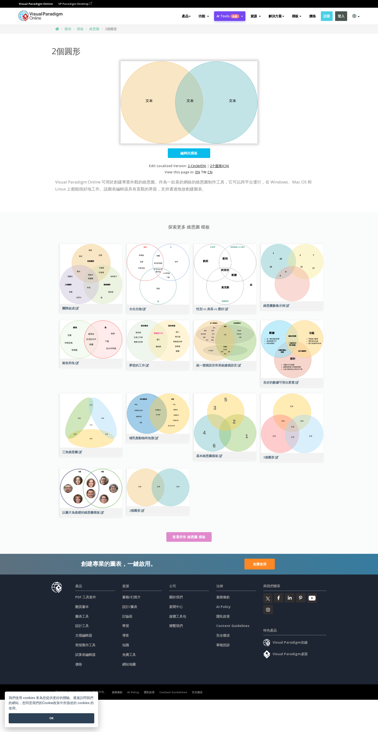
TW (203, 172)
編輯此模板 (189, 153)
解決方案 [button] (276, 16)
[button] (203, 16)
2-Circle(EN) (197, 165)
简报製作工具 (85, 645)
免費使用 (259, 564)
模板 (80, 28)
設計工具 (82, 625)
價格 (312, 16)
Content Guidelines (233, 625)
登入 (341, 16)
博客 (125, 635)
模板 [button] (296, 16)
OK (51, 718)
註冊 (327, 16)
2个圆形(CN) (219, 165)
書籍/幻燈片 (131, 597)
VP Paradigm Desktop (75, 4)
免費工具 (129, 654)
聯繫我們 (176, 625)
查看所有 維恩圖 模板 (188, 537)
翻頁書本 (82, 606)
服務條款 (223, 597)
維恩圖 (94, 28)
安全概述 (223, 635)
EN (197, 172)
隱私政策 (223, 616)
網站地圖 (129, 664)
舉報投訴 (223, 645)
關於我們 (176, 597)
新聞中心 (176, 606)
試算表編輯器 (85, 654)
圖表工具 (82, 616)
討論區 (127, 616)
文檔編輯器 (83, 635)
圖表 (68, 28)
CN (210, 172)
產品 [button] (186, 16)
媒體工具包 (177, 616)
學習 (125, 625)
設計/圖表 (129, 606)
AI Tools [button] (229, 16)
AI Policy (223, 606)
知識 (125, 645)
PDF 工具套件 (85, 597)
